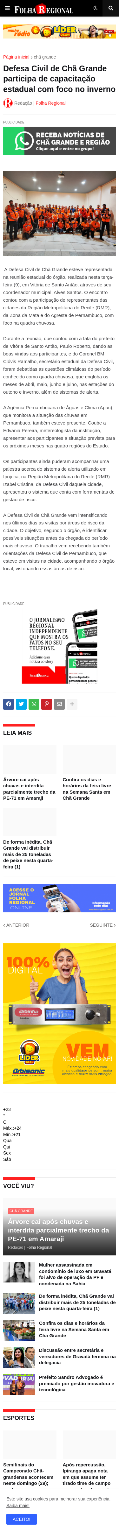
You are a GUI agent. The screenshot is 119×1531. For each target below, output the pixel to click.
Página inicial (16, 57)
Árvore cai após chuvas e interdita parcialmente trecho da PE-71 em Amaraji (29, 789)
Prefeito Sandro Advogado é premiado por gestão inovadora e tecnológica (76, 1383)
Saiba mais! (18, 1505)
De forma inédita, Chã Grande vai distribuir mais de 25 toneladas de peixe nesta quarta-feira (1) (28, 854)
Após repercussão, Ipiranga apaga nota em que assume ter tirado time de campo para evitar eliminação (88, 1477)
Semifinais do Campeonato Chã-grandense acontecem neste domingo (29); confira (28, 1477)
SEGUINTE (101, 925)
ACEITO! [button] (21, 1519)
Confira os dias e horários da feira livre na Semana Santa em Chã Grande (87, 789)
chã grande (45, 57)
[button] (7, 8)
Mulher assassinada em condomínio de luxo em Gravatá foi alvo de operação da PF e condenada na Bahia (75, 1274)
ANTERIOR (17, 925)
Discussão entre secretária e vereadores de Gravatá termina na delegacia (77, 1356)
